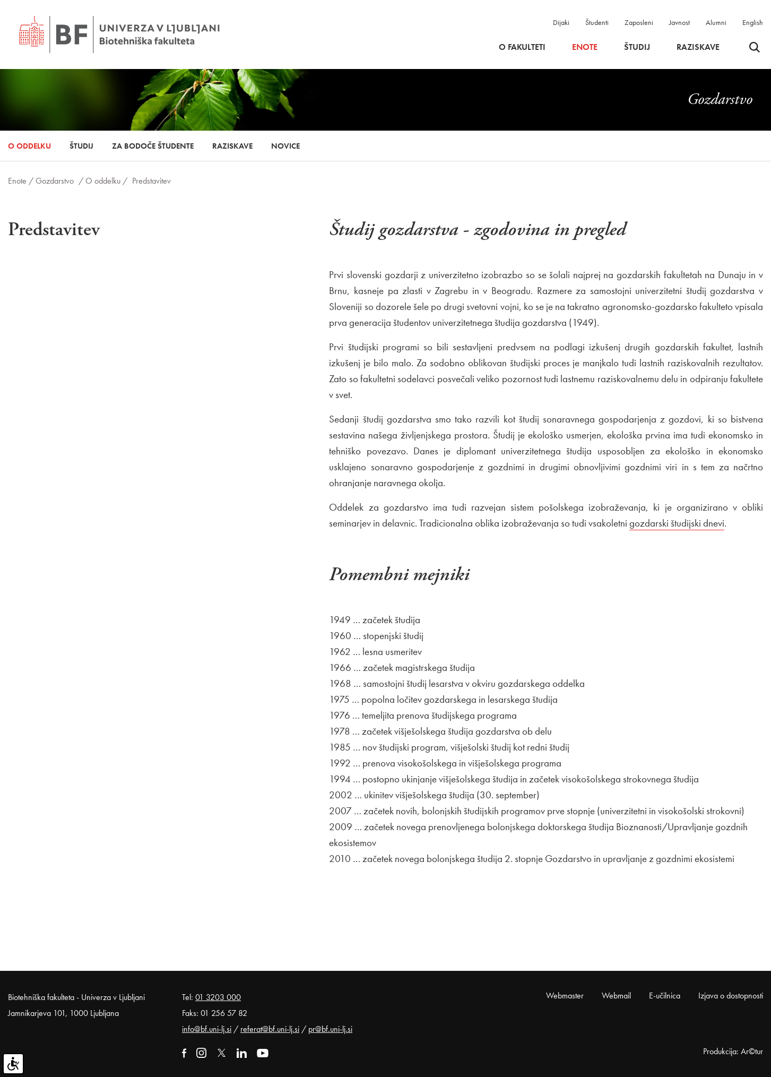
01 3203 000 (218, 997)
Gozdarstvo (55, 180)
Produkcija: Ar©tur (733, 1051)
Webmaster (565, 995)
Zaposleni (639, 22)
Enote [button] (584, 47)
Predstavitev (151, 180)
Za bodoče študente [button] (153, 146)
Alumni (716, 22)
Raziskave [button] (698, 47)
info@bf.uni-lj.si (206, 1029)
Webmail (616, 995)
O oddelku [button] (29, 146)
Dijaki (561, 22)
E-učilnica (664, 995)
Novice (285, 146)
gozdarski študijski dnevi (676, 523)
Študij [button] (637, 47)
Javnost (679, 22)
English (752, 22)
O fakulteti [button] (522, 47)
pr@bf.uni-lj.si (330, 1029)
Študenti (597, 22)
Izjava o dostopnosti (730, 995)
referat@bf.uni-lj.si (269, 1029)
